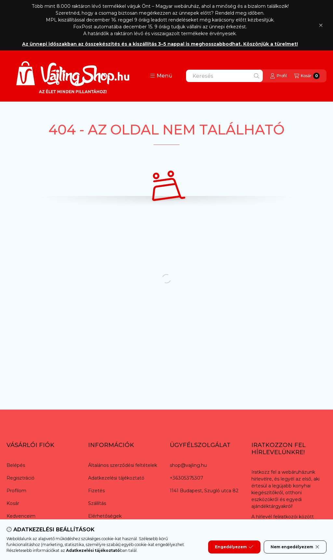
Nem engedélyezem (295, 547)
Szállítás (97, 503)
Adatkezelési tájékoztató (116, 478)
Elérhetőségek (105, 516)
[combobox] (224, 75)
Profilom (16, 491)
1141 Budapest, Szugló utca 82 (204, 491)
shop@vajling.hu (188, 465)
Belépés (16, 465)
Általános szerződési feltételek (122, 465)
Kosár (13, 503)
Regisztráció (20, 478)
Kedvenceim (21, 516)
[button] (161, 75)
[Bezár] (320, 25)
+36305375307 (186, 478)
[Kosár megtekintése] (307, 75)
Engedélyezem (234, 547)
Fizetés (96, 491)
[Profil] (278, 75)
